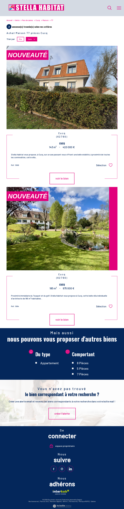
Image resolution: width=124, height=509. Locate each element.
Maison (46, 20)
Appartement (50, 375)
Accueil (9, 20)
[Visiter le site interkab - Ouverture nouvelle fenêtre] (61, 492)
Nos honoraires (33, 501)
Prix (20, 39)
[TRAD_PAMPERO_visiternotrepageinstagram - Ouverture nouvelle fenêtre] (62, 469)
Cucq (38, 20)
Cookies (93, 501)
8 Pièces (82, 375)
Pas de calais (27, 20)
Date (31, 39)
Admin (65, 501)
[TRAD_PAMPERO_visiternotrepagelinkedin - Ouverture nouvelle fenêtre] (70, 469)
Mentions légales (55, 501)
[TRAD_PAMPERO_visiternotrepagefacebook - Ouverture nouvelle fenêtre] (54, 469)
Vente (17, 20)
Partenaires (73, 501)
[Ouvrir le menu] (119, 8)
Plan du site (44, 501)
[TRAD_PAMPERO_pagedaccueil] (36, 9)
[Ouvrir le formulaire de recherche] (109, 8)
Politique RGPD (84, 501)
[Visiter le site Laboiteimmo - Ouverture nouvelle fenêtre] (62, 506)
